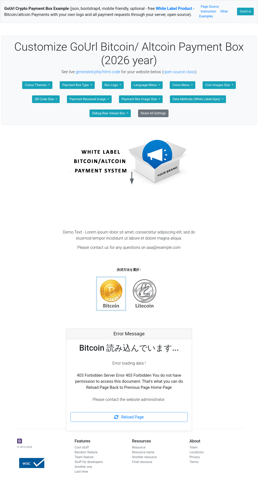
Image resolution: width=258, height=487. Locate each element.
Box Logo (112, 85)
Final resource (142, 462)
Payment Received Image (88, 99)
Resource (139, 447)
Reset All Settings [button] (153, 113)
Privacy (194, 457)
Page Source (210, 6)
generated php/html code (98, 71)
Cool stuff (82, 447)
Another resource (144, 457)
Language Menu (145, 85)
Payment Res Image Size (140, 99)
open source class (179, 71)
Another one (83, 467)
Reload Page (129, 417)
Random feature (86, 452)
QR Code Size (45, 99)
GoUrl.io (245, 11)
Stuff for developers (89, 462)
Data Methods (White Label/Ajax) (197, 99)
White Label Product (174, 8)
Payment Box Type (75, 85)
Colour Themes (36, 85)
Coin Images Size (218, 85)
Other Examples (213, 13)
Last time (81, 471)
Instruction (208, 11)
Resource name (143, 452)
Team (193, 447)
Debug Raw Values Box (109, 113)
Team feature (84, 457)
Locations (196, 452)
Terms (194, 462)
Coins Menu (181, 85)
